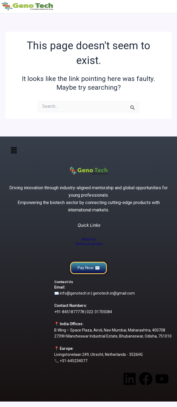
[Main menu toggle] (171, 6)
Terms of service (88, 244)
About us (88, 239)
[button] (13, 151)
